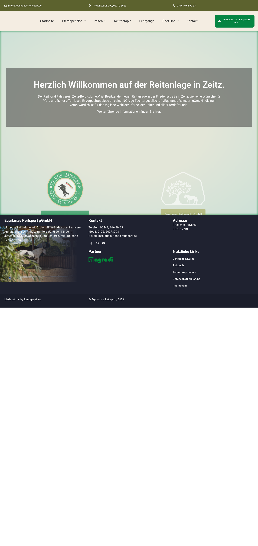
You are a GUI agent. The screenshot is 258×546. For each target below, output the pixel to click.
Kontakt (192, 21)
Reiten (100, 21)
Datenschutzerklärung (186, 279)
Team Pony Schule (185, 272)
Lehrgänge (146, 21)
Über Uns (170, 21)
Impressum (180, 285)
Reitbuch (178, 265)
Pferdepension (74, 21)
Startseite (47, 21)
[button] (74, 21)
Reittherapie (122, 21)
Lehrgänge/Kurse (183, 258)
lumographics (32, 299)
